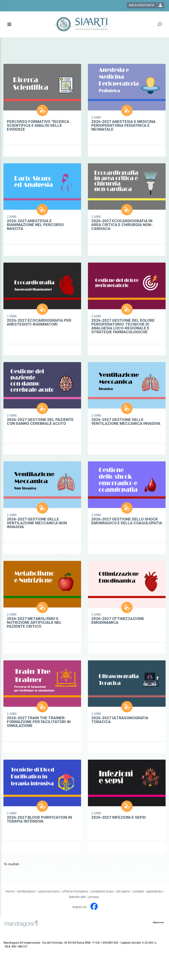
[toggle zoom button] (159, 24)
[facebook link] (94, 906)
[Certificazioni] (26, 891)
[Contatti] (138, 891)
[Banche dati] (77, 896)
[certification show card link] (42, 110)
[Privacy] (94, 896)
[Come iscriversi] (48, 891)
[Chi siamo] (123, 891)
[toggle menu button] (9, 24)
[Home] (10, 891)
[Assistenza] (154, 891)
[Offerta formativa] (75, 891)
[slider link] (158, 922)
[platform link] (82, 24)
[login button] (145, 5)
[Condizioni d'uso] (101, 891)
